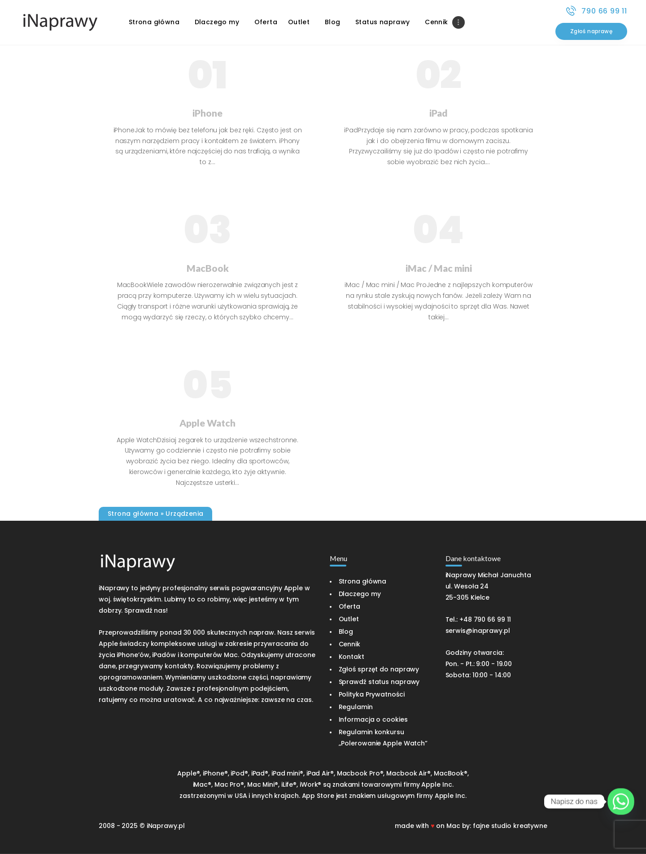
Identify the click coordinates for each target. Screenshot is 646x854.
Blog (346, 631)
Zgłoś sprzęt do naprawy (379, 669)
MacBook (208, 268)
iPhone (207, 112)
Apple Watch (207, 422)
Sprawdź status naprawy (379, 681)
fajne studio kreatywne (510, 825)
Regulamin (356, 706)
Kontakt (351, 656)
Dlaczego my (360, 593)
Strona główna (133, 513)
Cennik (349, 644)
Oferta (349, 606)
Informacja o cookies (373, 719)
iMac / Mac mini (439, 268)
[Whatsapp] (621, 801)
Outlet (349, 618)
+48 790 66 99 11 (485, 619)
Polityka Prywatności (372, 694)
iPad (438, 112)
